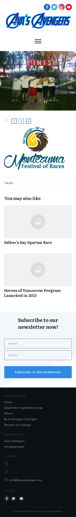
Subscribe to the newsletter (38, 372)
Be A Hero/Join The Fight (20, 419)
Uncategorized (14, 446)
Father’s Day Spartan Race (38, 227)
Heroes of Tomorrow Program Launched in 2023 (38, 277)
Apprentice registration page (23, 407)
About (8, 413)
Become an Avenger (17, 425)
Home (8, 402)
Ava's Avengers (14, 441)
